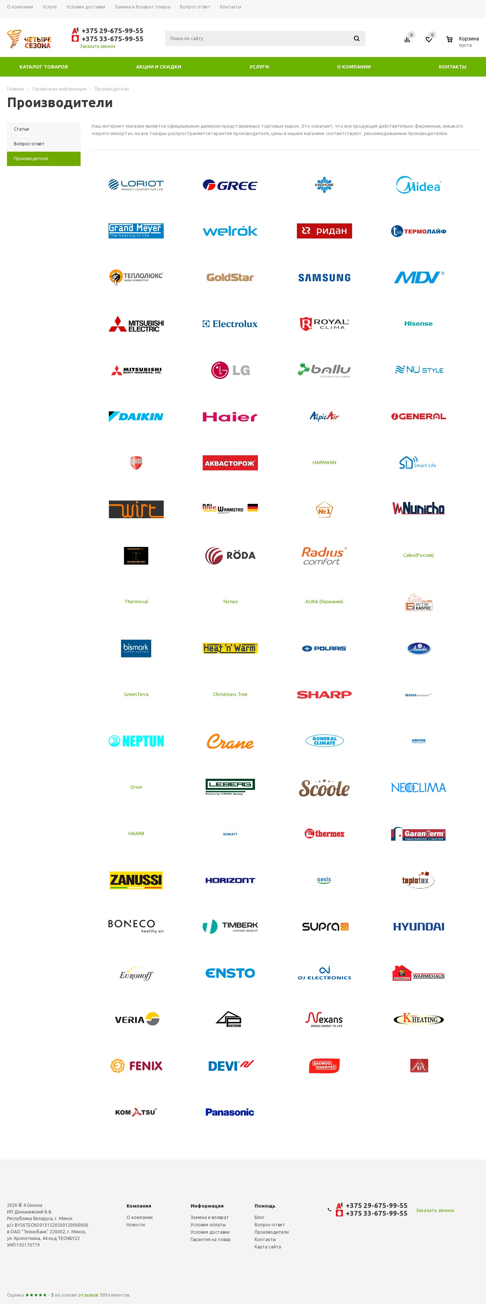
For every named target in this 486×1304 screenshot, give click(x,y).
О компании (354, 66)
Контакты (453, 66)
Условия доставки (210, 1232)
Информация (207, 1205)
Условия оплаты (208, 1224)
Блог (260, 1217)
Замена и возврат (210, 1217)
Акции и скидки (158, 66)
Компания (139, 1205)
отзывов (88, 1294)
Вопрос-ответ (270, 1224)
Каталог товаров (43, 66)
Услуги (259, 66)
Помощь (265, 1205)
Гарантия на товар (211, 1239)
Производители (272, 1232)
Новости (136, 1224)
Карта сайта (268, 1246)
